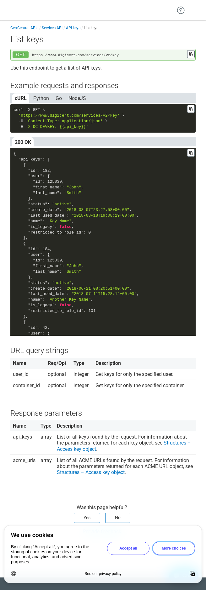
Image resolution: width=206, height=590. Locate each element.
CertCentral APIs (24, 28)
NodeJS (77, 98)
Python (41, 98)
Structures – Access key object (91, 472)
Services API (52, 28)
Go (59, 98)
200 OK (23, 142)
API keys (73, 28)
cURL (21, 98)
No (118, 517)
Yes (87, 517)
